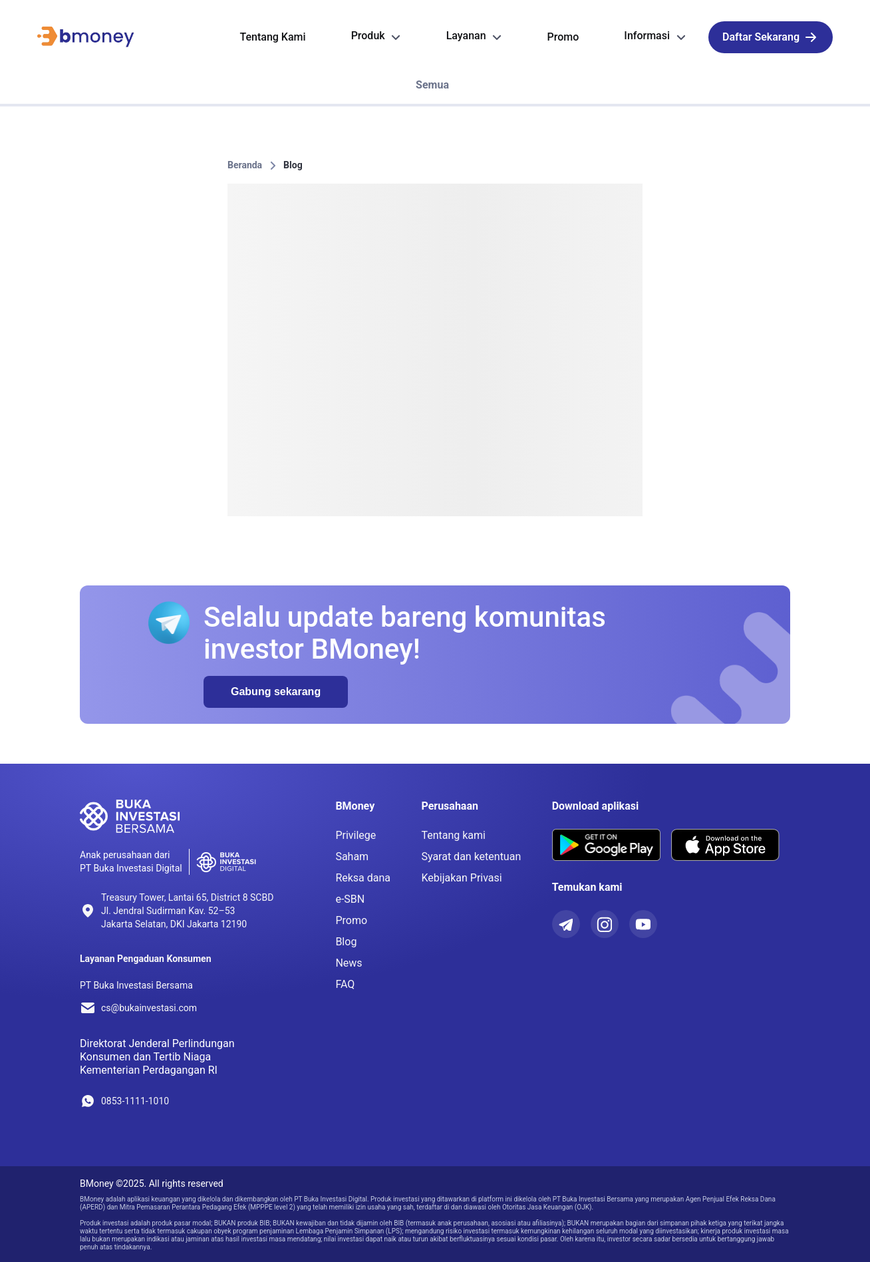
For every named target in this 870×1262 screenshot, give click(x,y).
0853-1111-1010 (135, 1101)
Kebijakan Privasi (461, 877)
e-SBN (349, 899)
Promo (351, 920)
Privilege (355, 835)
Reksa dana (362, 877)
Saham (351, 856)
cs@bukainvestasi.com (149, 1008)
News (348, 963)
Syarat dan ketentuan (471, 856)
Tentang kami (453, 835)
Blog (293, 165)
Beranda (244, 165)
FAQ (345, 984)
